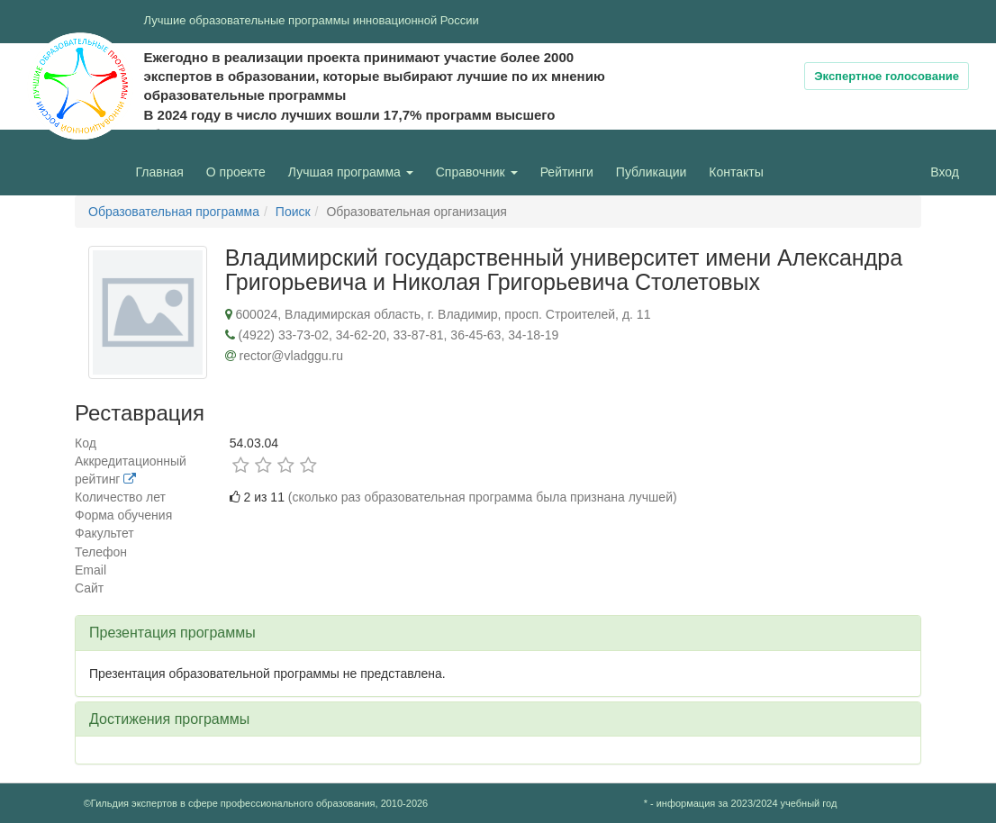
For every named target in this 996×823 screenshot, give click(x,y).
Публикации (651, 172)
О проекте (240, 170)
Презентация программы (172, 632)
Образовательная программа (173, 211)
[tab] (498, 633)
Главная (160, 172)
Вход (944, 172)
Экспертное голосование (886, 76)
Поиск (293, 211)
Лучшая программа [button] (350, 172)
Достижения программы (169, 719)
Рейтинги (566, 172)
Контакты (736, 172)
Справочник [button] (477, 172)
